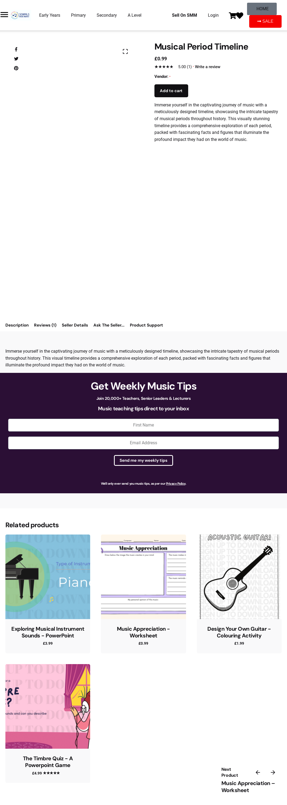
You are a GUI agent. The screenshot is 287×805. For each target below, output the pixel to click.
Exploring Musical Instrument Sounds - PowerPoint (47, 632)
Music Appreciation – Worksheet (248, 787)
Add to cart (171, 90)
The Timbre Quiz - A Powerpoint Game (48, 762)
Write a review (207, 66)
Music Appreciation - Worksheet (143, 632)
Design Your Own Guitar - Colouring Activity (239, 632)
